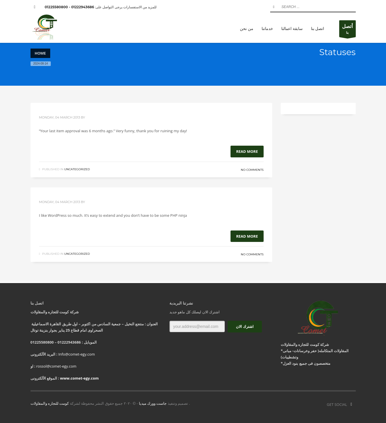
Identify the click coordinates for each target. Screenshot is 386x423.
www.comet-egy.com (79, 378)
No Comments (252, 170)
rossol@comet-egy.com (56, 366)
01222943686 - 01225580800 (69, 7)
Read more (247, 151)
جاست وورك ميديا (153, 403)
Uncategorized (77, 169)
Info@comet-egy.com (76, 354)
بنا (347, 30)
